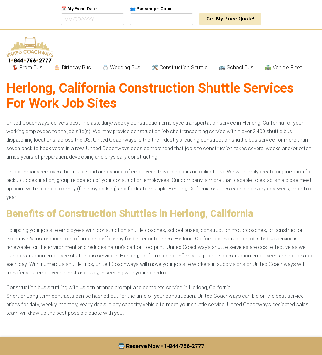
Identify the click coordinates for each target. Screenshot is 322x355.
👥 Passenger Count (151, 8)
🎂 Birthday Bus (72, 67)
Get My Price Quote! (230, 19)
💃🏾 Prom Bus (26, 67)
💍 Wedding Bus (121, 67)
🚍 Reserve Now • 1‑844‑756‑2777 (161, 346)
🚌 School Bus (236, 67)
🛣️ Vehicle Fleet (283, 67)
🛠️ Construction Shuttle (180, 67)
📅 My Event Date (79, 8)
